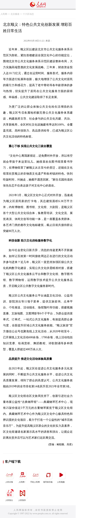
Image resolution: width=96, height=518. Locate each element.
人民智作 (22, 494)
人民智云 (9, 494)
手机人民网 (35, 476)
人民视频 (61, 476)
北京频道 (15, 14)
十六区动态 (28, 14)
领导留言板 (48, 476)
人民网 (3, 14)
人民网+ (22, 476)
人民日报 (9, 476)
